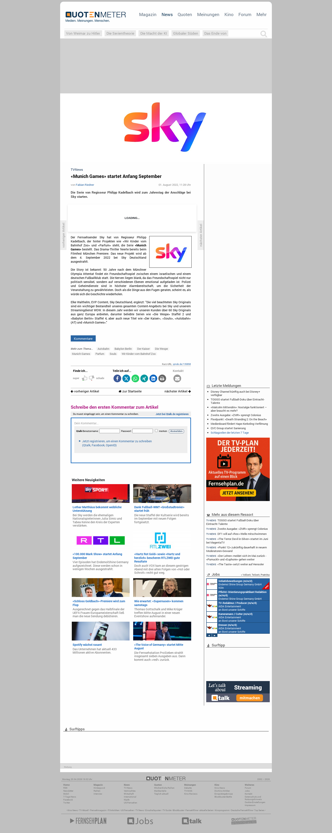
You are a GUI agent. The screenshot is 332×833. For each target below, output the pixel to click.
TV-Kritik (188, 790)
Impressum (250, 805)
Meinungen (208, 14)
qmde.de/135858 (182, 364)
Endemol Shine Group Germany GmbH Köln (238, 584)
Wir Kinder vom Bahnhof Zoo (139, 353)
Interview (98, 793)
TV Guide (167, 810)
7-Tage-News (69, 796)
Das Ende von (215, 33)
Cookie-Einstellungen (255, 802)
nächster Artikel (178, 391)
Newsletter (68, 790)
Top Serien (259, 810)
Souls (113, 353)
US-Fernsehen (130, 802)
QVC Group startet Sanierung (228, 428)
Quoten (185, 14)
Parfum (99, 353)
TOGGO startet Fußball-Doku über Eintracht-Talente (238, 401)
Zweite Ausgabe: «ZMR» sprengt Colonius (236, 415)
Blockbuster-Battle (223, 796)
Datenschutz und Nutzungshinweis (253, 798)
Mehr (261, 14)
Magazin (147, 14)
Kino (229, 14)
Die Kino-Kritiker (222, 790)
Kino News (73, 810)
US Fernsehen (127, 810)
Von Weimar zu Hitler (83, 33)
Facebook (68, 799)
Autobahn (103, 348)
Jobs (247, 790)
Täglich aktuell (161, 793)
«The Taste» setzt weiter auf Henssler (235, 564)
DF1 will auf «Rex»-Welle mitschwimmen (236, 534)
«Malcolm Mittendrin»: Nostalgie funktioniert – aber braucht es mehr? (239, 408)
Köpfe (126, 799)
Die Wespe (161, 348)
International (130, 796)
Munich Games (81, 353)
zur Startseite (130, 391)
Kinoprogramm (222, 810)
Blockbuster (178, 810)
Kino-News (219, 788)
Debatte (188, 788)
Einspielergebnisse (223, 793)
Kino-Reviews (190, 793)
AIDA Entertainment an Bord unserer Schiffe (232, 606)
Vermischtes (130, 790)
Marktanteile (160, 790)
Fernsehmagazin (98, 810)
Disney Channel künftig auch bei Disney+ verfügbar (235, 393)
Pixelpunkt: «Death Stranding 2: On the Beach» (239, 419)
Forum (244, 14)
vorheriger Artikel (85, 391)
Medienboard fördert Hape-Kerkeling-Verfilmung (239, 424)
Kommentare (83, 338)
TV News (140, 810)
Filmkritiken (113, 810)
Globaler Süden (185, 33)
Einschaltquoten (153, 810)
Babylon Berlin (123, 348)
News (167, 14)
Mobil (66, 793)
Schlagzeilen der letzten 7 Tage (230, 432)
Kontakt (248, 793)
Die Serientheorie (120, 33)
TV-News (128, 788)
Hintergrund (99, 788)
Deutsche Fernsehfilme (242, 810)
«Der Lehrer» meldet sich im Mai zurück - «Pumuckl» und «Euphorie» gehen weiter (236, 557)
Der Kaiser (143, 348)
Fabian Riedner (85, 184)
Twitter (66, 802)
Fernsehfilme (191, 810)
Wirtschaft (129, 793)
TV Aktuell (84, 810)
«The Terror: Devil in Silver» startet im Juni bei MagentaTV (237, 540)
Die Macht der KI (153, 33)
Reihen (97, 790)
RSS (65, 788)
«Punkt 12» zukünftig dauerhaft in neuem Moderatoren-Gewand (236, 549)
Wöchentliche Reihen (164, 788)
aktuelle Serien (206, 810)
